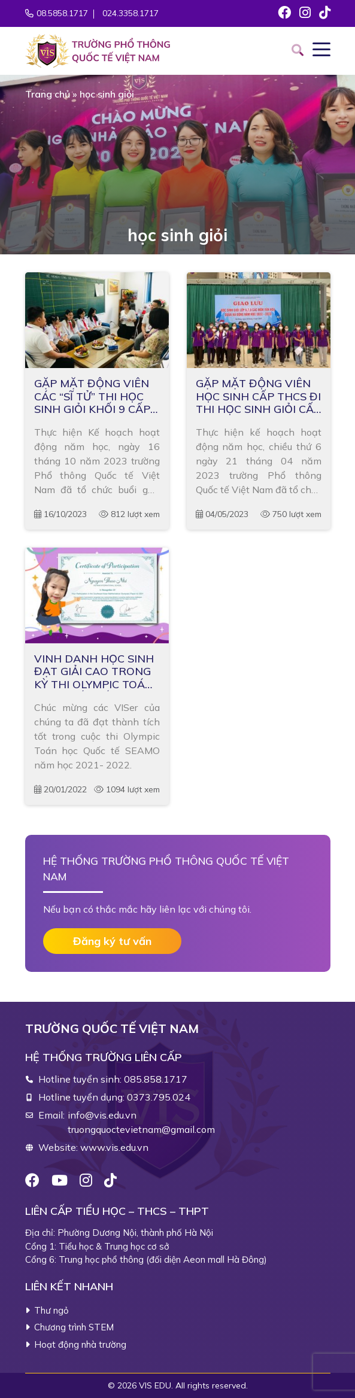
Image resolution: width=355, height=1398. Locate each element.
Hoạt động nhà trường (80, 1344)
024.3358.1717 (130, 13)
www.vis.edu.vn (114, 1147)
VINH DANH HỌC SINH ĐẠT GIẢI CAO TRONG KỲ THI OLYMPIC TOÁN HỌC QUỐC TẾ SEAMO (94, 671)
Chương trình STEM (74, 1327)
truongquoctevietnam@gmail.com (141, 1129)
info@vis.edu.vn (102, 1115)
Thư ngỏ (51, 1310)
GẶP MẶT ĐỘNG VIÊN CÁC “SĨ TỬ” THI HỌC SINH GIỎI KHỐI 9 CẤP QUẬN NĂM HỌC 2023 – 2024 (96, 396)
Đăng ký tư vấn (112, 941)
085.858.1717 (155, 1079)
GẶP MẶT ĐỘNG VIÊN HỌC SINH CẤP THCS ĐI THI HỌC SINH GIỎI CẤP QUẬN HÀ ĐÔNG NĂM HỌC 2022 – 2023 (258, 396)
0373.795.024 (158, 1097)
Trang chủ (47, 94)
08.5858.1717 (62, 13)
